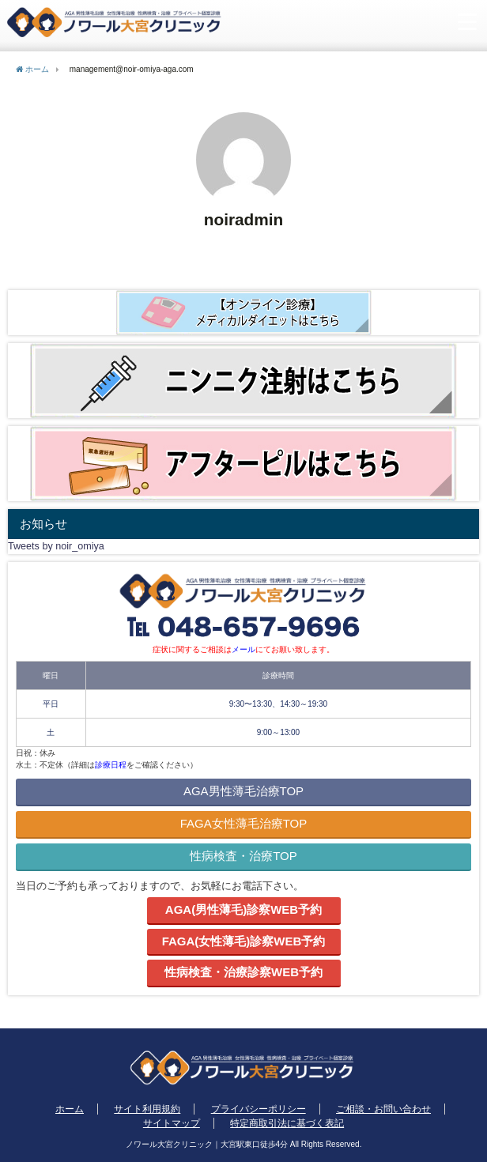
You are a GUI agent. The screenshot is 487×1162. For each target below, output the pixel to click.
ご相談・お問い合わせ (383, 1109)
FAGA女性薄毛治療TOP (244, 823)
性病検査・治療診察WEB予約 (243, 972)
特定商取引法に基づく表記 (287, 1123)
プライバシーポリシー (258, 1109)
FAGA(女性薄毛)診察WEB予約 (244, 941)
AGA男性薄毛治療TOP (243, 791)
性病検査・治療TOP (243, 855)
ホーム (69, 1109)
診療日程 (110, 764)
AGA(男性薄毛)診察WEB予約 (243, 909)
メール (243, 649)
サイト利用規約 (147, 1109)
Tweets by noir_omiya (56, 546)
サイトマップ (171, 1123)
